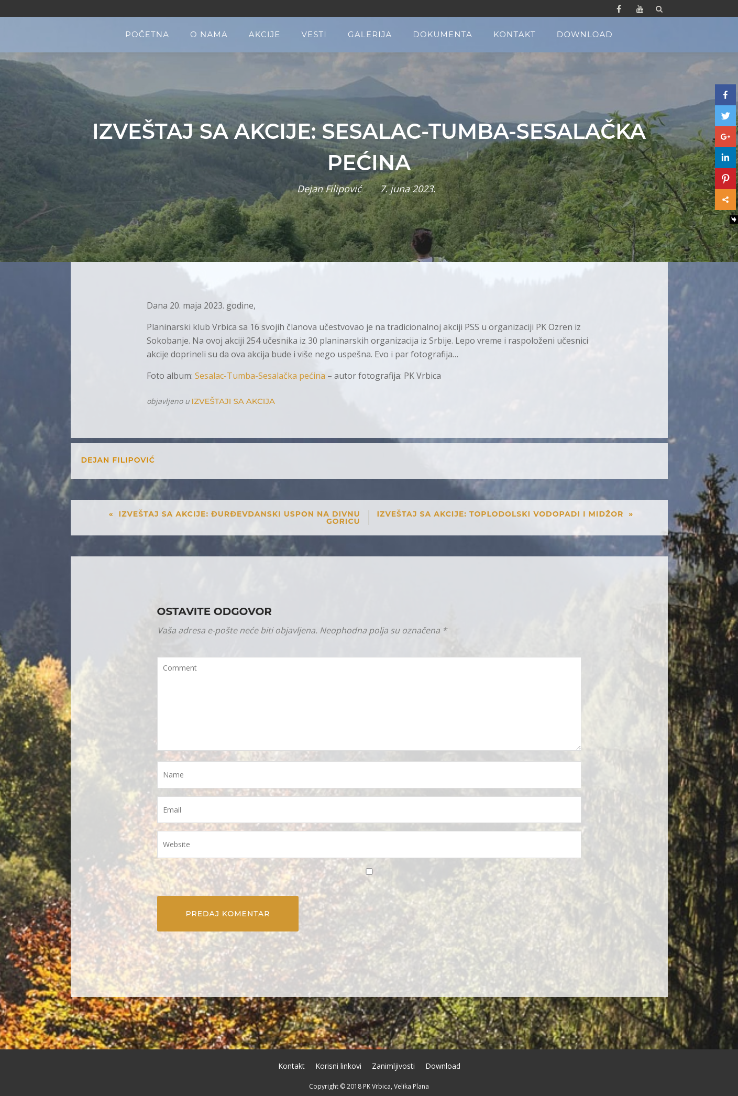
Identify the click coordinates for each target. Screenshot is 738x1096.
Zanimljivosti (393, 1066)
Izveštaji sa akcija (233, 401)
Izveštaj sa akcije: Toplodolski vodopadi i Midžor (500, 514)
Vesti (314, 34)
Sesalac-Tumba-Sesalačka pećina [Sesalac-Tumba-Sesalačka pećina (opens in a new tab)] (260, 375)
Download (585, 34)
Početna (147, 34)
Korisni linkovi (338, 1066)
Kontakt (514, 34)
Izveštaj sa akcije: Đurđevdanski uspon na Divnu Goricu (239, 517)
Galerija (370, 34)
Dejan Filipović (329, 188)
